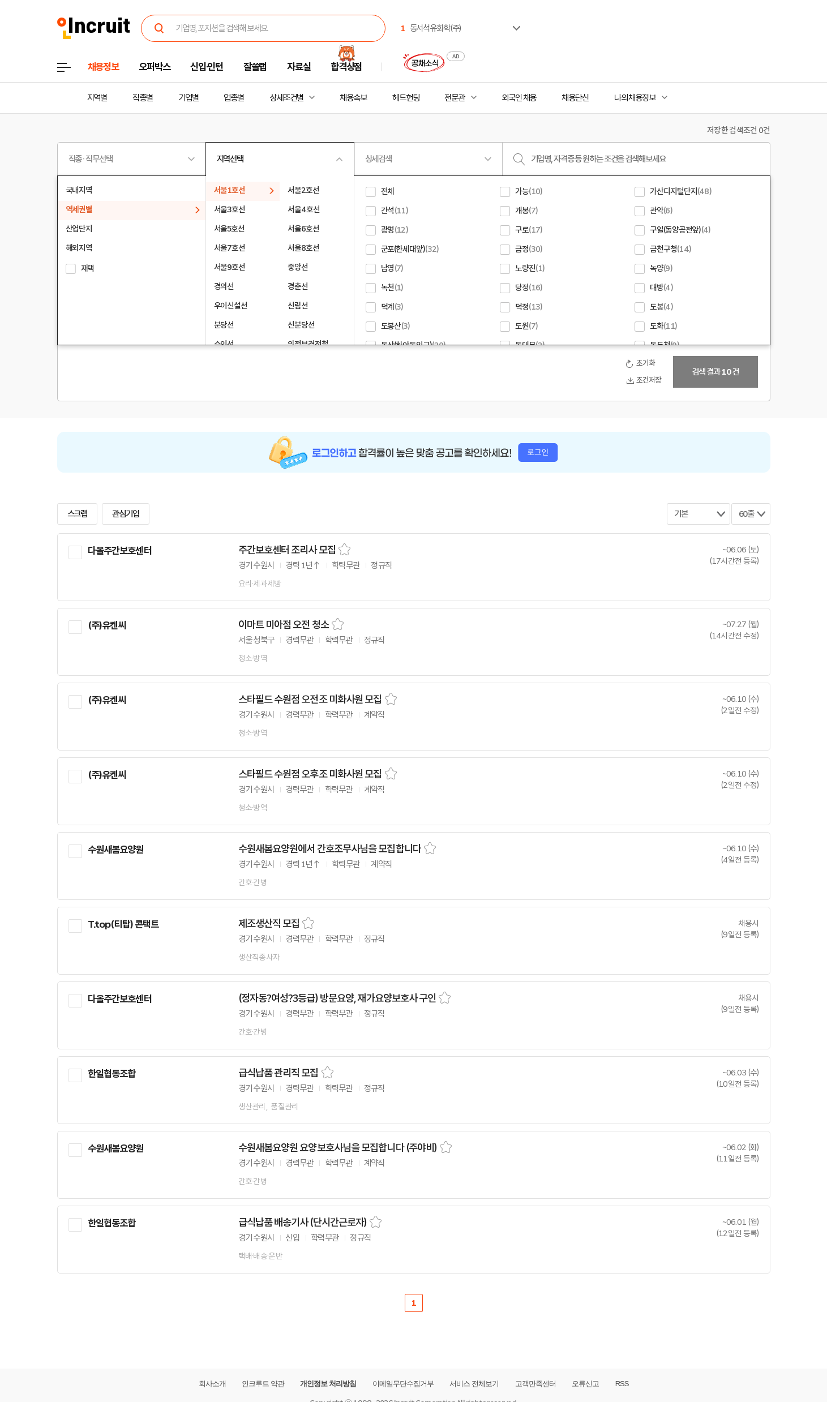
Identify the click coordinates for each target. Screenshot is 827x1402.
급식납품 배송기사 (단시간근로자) (302, 1222)
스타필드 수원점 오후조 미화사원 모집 (310, 774)
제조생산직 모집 (269, 924)
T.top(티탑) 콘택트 (123, 924)
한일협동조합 (112, 1073)
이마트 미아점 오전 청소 (283, 625)
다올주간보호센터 (120, 550)
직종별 (142, 98)
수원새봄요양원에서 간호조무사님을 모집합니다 (329, 849)
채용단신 (575, 98)
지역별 (97, 98)
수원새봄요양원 (116, 849)
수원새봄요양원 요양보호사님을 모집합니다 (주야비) (338, 1148)
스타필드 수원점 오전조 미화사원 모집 (310, 699)
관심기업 (125, 514)
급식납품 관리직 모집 (278, 1073)
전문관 (454, 98)
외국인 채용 (519, 98)
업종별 (234, 98)
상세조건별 (286, 98)
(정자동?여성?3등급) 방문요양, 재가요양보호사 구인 (337, 998)
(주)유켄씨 (107, 625)
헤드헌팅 (405, 98)
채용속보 (353, 98)
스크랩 (77, 514)
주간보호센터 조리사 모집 (287, 550)
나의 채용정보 (634, 98)
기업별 (188, 98)
